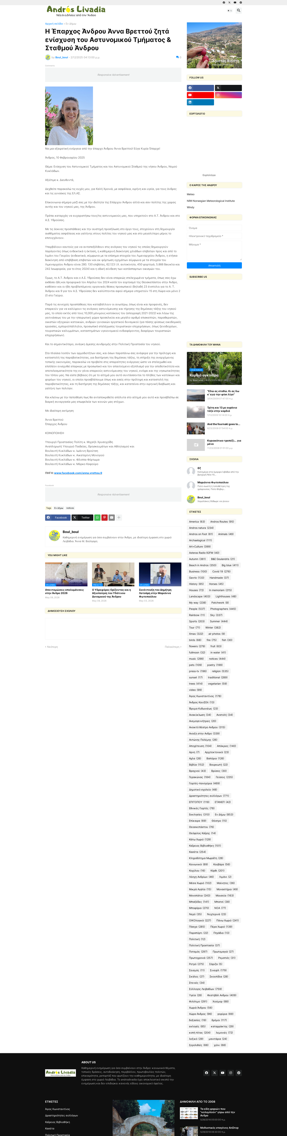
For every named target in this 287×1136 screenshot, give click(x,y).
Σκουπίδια (219, 976)
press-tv (198, 671)
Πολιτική (197, 939)
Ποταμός (198, 951)
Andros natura (201, 528)
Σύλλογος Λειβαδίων (205, 989)
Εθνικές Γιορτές (202, 808)
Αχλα (195, 758)
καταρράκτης (222, 1026)
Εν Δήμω (71, 23)
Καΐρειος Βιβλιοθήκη (205, 846)
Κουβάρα (221, 864)
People (197, 609)
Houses (196, 590)
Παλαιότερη (172, 646)
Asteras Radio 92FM (204, 553)
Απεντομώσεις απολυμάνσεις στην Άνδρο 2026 (64, 591)
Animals (226, 534)
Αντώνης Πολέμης (203, 740)
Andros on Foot (201, 534)
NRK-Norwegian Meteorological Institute (211, 200)
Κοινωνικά (198, 864)
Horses (216, 584)
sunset (196, 677)
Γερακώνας (200, 777)
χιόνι (220, 1045)
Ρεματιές (226, 958)
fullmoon (197, 652)
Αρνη (194, 752)
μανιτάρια (218, 1039)
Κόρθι (217, 870)
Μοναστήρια (227, 889)
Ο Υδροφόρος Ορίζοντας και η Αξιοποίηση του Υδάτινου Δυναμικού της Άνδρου (111, 593)
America (197, 521)
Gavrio (196, 578)
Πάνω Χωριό (227, 920)
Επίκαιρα (197, 821)
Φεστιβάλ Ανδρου (221, 995)
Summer (219, 621)
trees (196, 683)
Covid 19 (221, 571)
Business (198, 571)
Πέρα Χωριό (221, 927)
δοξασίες (197, 1020)
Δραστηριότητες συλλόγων (209, 796)
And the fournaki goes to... (223, 424)
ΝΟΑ (220, 908)
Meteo (190, 194)
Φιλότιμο (198, 1001)
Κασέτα (197, 852)
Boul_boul (71, 532)
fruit (216, 646)
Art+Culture (200, 546)
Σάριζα (215, 964)
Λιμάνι (225, 877)
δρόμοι (219, 1020)
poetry (215, 665)
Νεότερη (52, 646)
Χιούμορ (221, 1001)
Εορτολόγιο (209, 175)
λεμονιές (224, 1032)
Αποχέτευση (200, 746)
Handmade (219, 578)
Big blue (230, 565)
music (196, 659)
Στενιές (197, 983)
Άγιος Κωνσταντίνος (205, 696)
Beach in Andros (202, 565)
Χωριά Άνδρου (200, 1008)
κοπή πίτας (200, 1032)
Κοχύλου (197, 870)
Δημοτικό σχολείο (203, 789)
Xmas (196, 634)
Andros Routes (222, 521)
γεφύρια (225, 1014)
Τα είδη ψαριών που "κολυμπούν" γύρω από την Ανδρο (217, 1112)
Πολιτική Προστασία (204, 945)
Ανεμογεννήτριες (202, 721)
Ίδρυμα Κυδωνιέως (203, 708)
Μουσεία (225, 895)
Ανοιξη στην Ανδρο (204, 733)
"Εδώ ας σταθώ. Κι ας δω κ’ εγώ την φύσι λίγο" (223, 392)
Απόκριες (226, 746)
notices (70, 508)
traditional (218, 677)
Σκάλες (196, 976)
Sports (197, 621)
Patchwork (220, 602)
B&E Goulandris (223, 559)
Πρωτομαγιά (223, 951)
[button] (230, 10)
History (196, 584)
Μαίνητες (226, 883)
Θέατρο (219, 821)
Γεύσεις (224, 777)
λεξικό (196, 1039)
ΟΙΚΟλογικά (200, 920)
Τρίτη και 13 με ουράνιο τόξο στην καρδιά (222, 409)
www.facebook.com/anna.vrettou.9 (78, 473)
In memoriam (220, 590)
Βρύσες (219, 771)
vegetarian (217, 683)
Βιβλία (196, 764)
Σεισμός (197, 970)
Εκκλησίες (199, 814)
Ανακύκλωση (200, 715)
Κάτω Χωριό (200, 839)
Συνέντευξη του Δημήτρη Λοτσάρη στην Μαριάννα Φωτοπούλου (155, 593)
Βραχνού (197, 771)
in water (218, 652)
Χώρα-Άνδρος (200, 1014)
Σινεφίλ (218, 970)
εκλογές (197, 1026)
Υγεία (195, 995)
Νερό (195, 914)
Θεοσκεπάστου (201, 827)
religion (220, 671)
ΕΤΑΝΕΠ (223, 802)
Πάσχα (197, 927)
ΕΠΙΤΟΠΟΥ (199, 802)
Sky (216, 615)
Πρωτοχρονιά (201, 958)
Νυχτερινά (216, 914)
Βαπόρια (215, 758)
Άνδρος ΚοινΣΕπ (201, 702)
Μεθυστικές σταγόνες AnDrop (219, 1127)
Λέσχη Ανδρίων (201, 877)
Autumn (197, 559)
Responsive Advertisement (113, 74)
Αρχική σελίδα (54, 23)
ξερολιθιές (199, 1045)
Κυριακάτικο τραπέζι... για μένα (224, 442)
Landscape (199, 596)
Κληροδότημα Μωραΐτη (206, 858)
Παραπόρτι (198, 933)
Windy (190, 207)
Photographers (223, 609)
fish (227, 640)
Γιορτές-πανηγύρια (204, 783)
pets (195, 665)
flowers (197, 646)
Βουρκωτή (218, 764)
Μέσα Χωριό (200, 883)
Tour (194, 627)
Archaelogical (200, 540)
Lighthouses (226, 596)
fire (212, 640)
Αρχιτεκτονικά (217, 752)
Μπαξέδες (199, 902)
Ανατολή (224, 715)
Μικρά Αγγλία (200, 889)
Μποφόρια (199, 908)
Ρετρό (196, 964)
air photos (217, 634)
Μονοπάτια (199, 895)
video (195, 690)
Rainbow (197, 615)
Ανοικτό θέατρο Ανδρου (207, 727)
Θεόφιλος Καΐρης (202, 833)
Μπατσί (222, 902)
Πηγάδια (221, 933)
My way (197, 602)
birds (195, 640)
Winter (213, 627)
